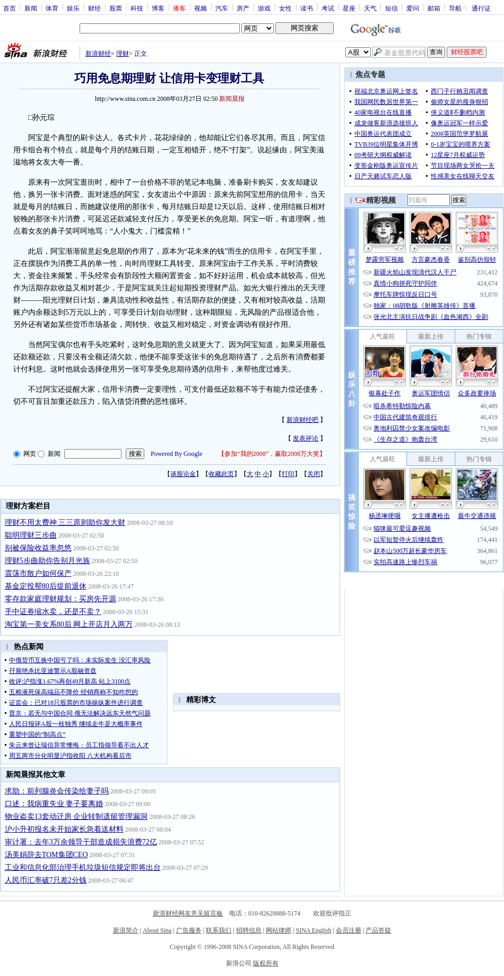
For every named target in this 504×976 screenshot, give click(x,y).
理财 (122, 53)
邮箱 (434, 8)
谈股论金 (183, 474)
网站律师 (278, 930)
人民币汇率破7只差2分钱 (45, 880)
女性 (285, 8)
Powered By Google (176, 453)
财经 (94, 8)
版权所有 (266, 963)
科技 (137, 8)
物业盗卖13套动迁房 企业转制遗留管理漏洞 (76, 816)
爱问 (412, 8)
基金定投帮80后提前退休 (45, 586)
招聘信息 (249, 930)
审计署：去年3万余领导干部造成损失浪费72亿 (81, 842)
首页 (9, 8)
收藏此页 (221, 474)
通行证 (481, 8)
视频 (200, 8)
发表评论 (305, 438)
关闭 (313, 474)
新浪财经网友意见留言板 (188, 913)
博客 (158, 8)
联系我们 (218, 930)
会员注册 (348, 930)
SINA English (313, 930)
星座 (349, 8)
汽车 (221, 8)
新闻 (30, 8)
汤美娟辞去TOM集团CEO (46, 855)
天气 (370, 8)
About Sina (157, 930)
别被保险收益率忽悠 (38, 548)
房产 (243, 8)
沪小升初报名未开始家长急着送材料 (64, 829)
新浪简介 (125, 930)
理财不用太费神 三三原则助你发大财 (65, 522)
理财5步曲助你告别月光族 (47, 561)
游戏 (264, 8)
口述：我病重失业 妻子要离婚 (54, 804)
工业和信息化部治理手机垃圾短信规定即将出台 (83, 867)
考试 (327, 8)
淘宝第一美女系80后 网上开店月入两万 (69, 624)
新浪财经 (98, 53)
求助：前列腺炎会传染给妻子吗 (57, 791)
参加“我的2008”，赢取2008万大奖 (271, 453)
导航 (455, 8)
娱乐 (73, 8)
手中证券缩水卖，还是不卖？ (53, 612)
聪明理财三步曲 (31, 535)
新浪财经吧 (302, 420)
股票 (115, 8)
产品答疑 (378, 930)
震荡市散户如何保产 (38, 573)
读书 (306, 8)
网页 (29, 453)
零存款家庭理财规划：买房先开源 (60, 599)
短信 (391, 8)
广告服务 (189, 930)
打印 (288, 474)
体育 (52, 8)
